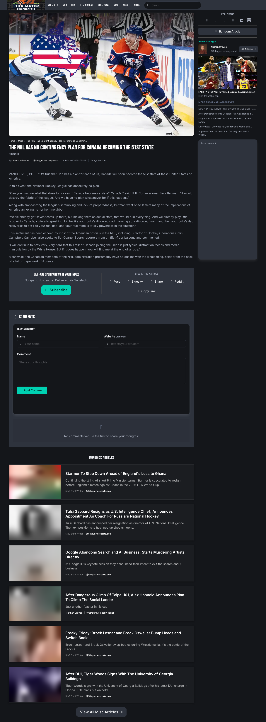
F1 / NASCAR (86, 5)
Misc (116, 5)
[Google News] (216, 20)
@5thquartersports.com (98, 490)
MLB (65, 5)
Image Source (98, 160)
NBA (73, 5)
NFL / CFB (53, 5)
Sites (137, 5)
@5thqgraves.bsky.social (46, 160)
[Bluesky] (225, 20)
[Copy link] (146, 291)
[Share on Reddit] (177, 281)
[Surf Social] (241, 20)
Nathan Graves (21, 160)
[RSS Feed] (207, 20)
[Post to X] (115, 281)
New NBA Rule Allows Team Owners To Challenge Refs (226, 108)
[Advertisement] (228, 201)
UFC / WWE (103, 5)
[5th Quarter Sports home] (26, 5)
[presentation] (45, 403)
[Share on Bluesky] (135, 281)
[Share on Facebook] (157, 281)
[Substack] (249, 20)
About (126, 5)
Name (21, 336)
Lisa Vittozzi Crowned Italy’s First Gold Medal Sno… (225, 126)
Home (12, 140)
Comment (24, 354)
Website (115, 336)
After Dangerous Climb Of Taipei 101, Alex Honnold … (225, 113)
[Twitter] (233, 20)
